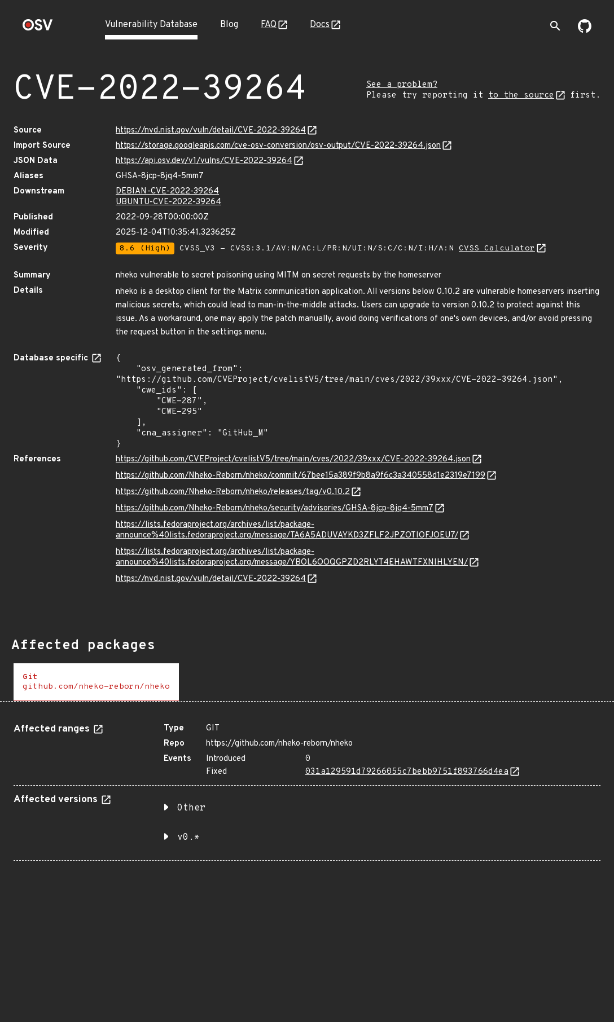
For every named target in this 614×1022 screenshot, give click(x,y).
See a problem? (401, 85)
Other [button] (191, 808)
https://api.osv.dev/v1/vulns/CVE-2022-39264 (204, 161)
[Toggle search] (555, 26)
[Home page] (38, 28)
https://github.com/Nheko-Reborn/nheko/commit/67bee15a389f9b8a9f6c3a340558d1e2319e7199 (300, 475)
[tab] (96, 682)
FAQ (269, 24)
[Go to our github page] (584, 30)
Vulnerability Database (151, 24)
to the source (521, 95)
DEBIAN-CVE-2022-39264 (167, 191)
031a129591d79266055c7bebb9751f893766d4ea (406, 771)
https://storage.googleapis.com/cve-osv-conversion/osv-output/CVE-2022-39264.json (278, 145)
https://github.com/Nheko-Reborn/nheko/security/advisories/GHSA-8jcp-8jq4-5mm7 (274, 508)
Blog (229, 24)
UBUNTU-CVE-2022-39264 (168, 202)
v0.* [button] (188, 837)
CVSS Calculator (497, 248)
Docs (320, 24)
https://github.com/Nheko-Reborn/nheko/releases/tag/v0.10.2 (233, 492)
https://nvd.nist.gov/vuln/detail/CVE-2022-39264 (211, 130)
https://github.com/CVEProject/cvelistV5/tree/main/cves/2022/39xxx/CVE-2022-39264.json (293, 459)
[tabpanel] (307, 787)
